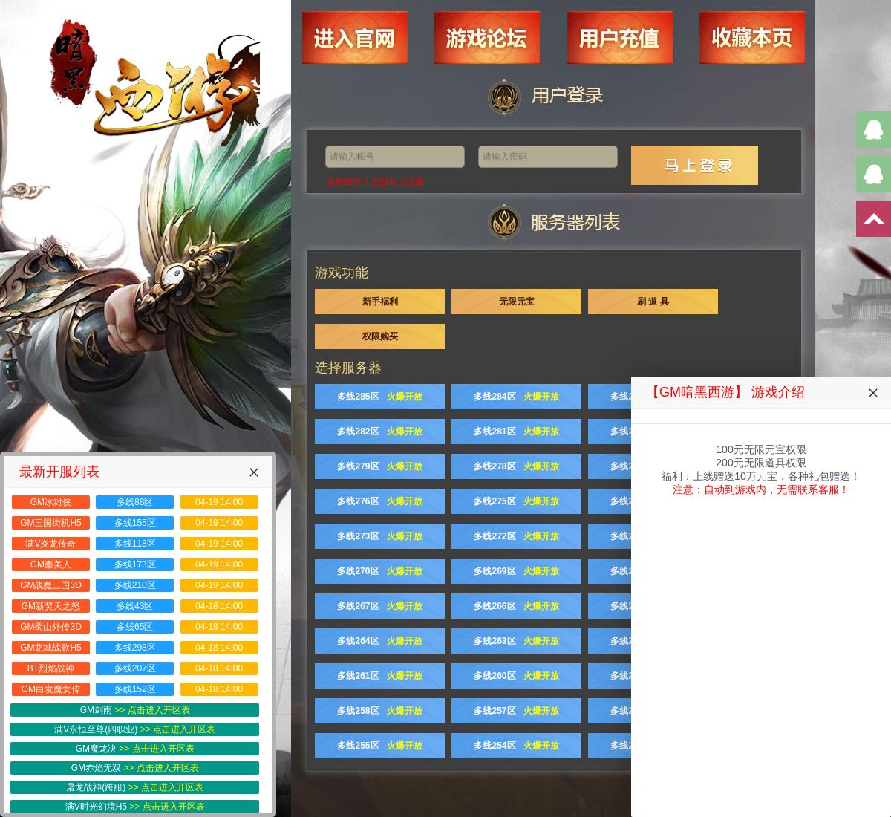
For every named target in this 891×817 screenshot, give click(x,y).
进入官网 (397, 27)
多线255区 (379, 745)
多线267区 (379, 606)
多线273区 (379, 536)
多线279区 (379, 466)
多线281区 (516, 431)
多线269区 (516, 571)
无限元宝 (517, 301)
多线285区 (379, 396)
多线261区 (379, 676)
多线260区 (516, 676)
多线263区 (516, 641)
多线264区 (379, 641)
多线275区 (516, 501)
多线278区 (516, 466)
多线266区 (516, 606)
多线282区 (379, 431)
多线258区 (379, 711)
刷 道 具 (653, 301)
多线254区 (516, 745)
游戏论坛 (509, 27)
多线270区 (379, 571)
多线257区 (516, 711)
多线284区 (516, 396)
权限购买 (380, 336)
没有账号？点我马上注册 (375, 182)
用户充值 (621, 27)
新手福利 (380, 301)
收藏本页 (733, 27)
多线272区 (516, 536)
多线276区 (379, 501)
